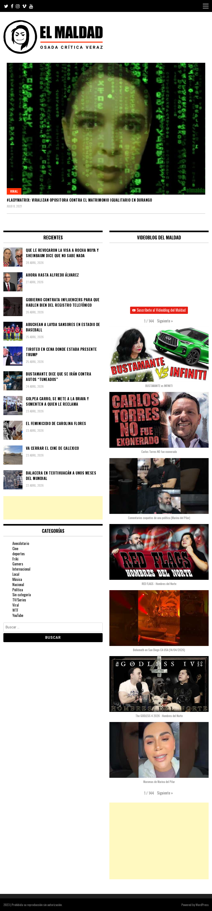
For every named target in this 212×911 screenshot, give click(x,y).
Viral (14, 191)
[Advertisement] (53, 508)
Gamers (17, 564)
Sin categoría (21, 594)
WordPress (202, 904)
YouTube (17, 615)
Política (17, 589)
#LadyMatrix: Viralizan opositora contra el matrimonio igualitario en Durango (79, 200)
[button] (165, 321)
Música (17, 579)
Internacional (21, 569)
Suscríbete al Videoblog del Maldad (159, 310)
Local (15, 574)
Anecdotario (20, 543)
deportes (18, 553)
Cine (15, 548)
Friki (15, 559)
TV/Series (19, 600)
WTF (15, 610)
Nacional (18, 584)
